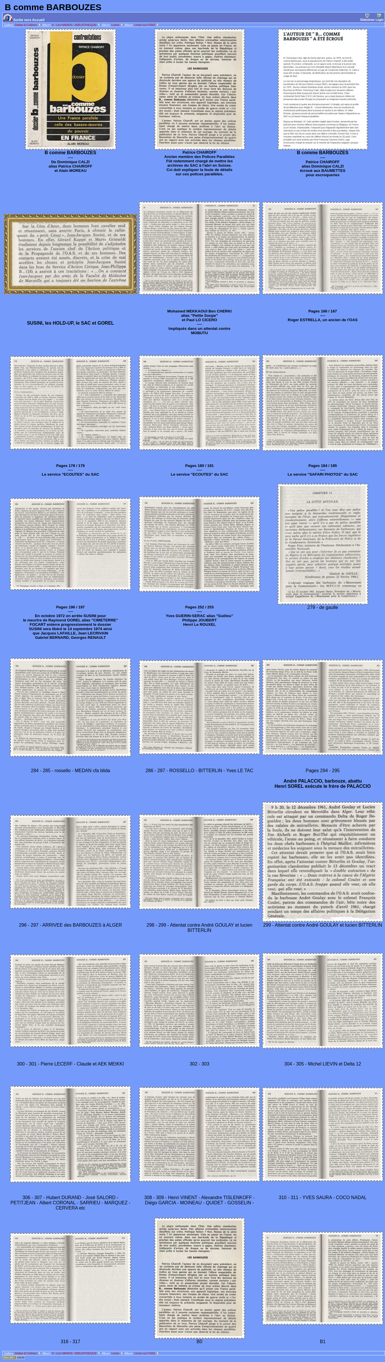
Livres (118, 25)
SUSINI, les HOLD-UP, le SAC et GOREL (70, 323)
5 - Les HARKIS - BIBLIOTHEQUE (76, 25)
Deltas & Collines (28, 25)
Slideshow (367, 17)
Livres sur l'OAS (146, 25)
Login (380, 17)
